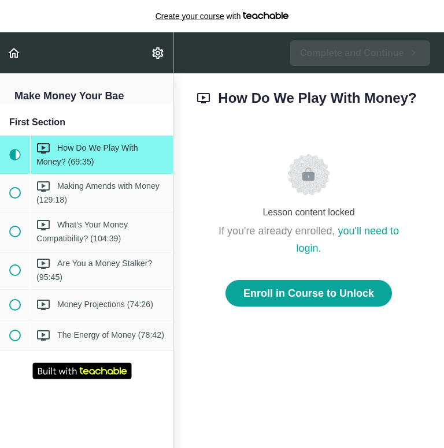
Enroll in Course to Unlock (308, 293)
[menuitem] (158, 52)
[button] (14, 52)
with (222, 16)
